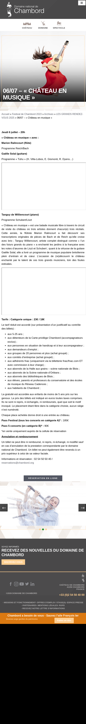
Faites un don (64, 620)
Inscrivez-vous (13, 562)
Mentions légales (48, 605)
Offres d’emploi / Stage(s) (51, 602)
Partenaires (29, 605)
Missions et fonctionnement (20, 602)
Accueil (5, 114)
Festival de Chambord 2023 (27, 114)
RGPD (62, 605)
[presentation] (4, 507)
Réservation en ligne (43, 478)
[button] (40, 529)
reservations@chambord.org (18, 462)
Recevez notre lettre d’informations (43, 608)
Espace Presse (75, 602)
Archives (48, 114)
